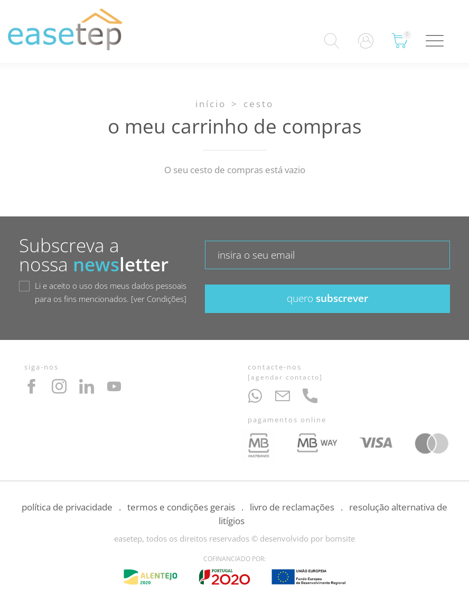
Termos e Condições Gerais (181, 507)
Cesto (258, 104)
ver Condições (159, 298)
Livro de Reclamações (292, 507)
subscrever (327, 298)
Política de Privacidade (67, 507)
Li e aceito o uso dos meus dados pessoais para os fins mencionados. (110, 293)
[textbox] (327, 255)
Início (210, 104)
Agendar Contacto (285, 377)
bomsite (340, 538)
